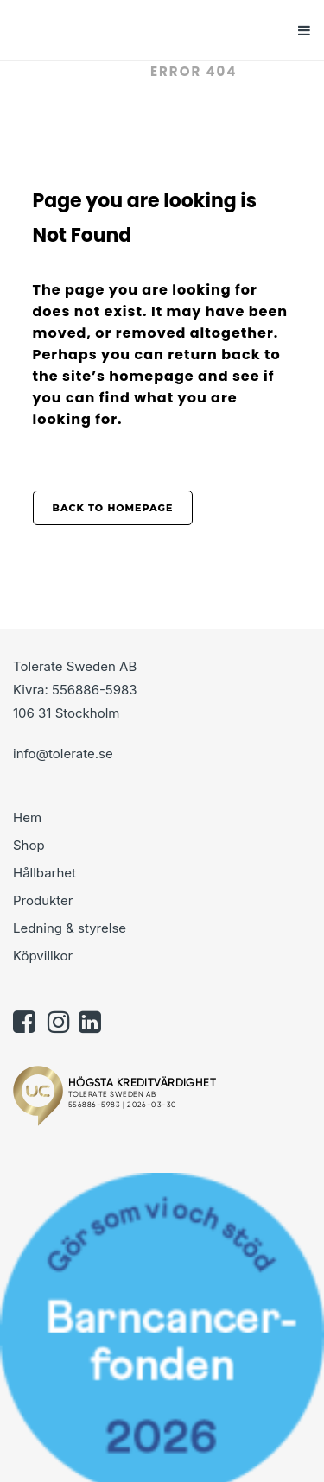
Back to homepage (113, 508)
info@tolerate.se (63, 753)
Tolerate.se (83, 71)
